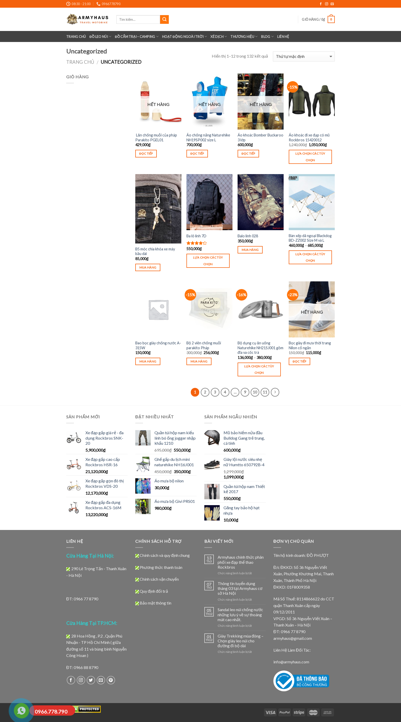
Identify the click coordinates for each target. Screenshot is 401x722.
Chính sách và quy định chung (165, 555)
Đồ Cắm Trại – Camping (137, 36)
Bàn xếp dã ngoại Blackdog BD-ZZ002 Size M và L (310, 238)
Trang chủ (76, 37)
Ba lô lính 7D (196, 236)
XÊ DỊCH (218, 36)
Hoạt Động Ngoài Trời (184, 36)
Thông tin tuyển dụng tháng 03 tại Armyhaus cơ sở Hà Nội (240, 588)
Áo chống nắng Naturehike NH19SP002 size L (208, 137)
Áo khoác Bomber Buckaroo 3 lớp (260, 137)
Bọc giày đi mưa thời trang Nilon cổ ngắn (310, 345)
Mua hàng (148, 267)
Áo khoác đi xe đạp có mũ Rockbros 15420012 (309, 137)
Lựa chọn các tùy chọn (310, 157)
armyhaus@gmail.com (292, 638)
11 (265, 392)
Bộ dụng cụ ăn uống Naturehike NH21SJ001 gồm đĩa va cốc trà (260, 348)
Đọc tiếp (146, 153)
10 (255, 392)
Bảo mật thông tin (155, 602)
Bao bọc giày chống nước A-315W (158, 345)
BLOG (267, 36)
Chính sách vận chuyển (159, 579)
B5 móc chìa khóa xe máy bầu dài (155, 251)
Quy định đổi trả (154, 591)
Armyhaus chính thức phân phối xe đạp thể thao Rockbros (241, 562)
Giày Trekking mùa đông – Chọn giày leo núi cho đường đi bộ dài (240, 640)
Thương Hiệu (244, 36)
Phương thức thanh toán (161, 567)
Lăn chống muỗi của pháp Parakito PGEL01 (156, 137)
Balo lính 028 (248, 236)
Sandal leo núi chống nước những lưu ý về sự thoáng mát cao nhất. (240, 614)
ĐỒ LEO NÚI (101, 36)
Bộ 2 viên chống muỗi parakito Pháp (203, 345)
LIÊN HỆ (283, 37)
